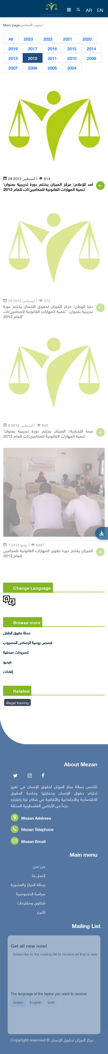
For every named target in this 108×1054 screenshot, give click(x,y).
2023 (28, 38)
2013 (13, 58)
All (10, 38)
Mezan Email (28, 842)
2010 (71, 58)
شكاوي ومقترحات (31, 903)
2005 (52, 67)
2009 (91, 58)
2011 (52, 58)
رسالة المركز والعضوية (28, 885)
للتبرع (41, 912)
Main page (11, 24)
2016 (52, 48)
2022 (47, 38)
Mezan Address (31, 819)
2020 (87, 38)
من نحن (39, 867)
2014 (91, 48)
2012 (32, 58)
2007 (13, 67)
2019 (13, 48)
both (51, 1005)
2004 (71, 67)
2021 (67, 38)
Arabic (18, 1005)
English (36, 1005)
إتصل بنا (38, 876)
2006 (32, 67)
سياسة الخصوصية (30, 894)
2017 (32, 48)
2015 (71, 48)
